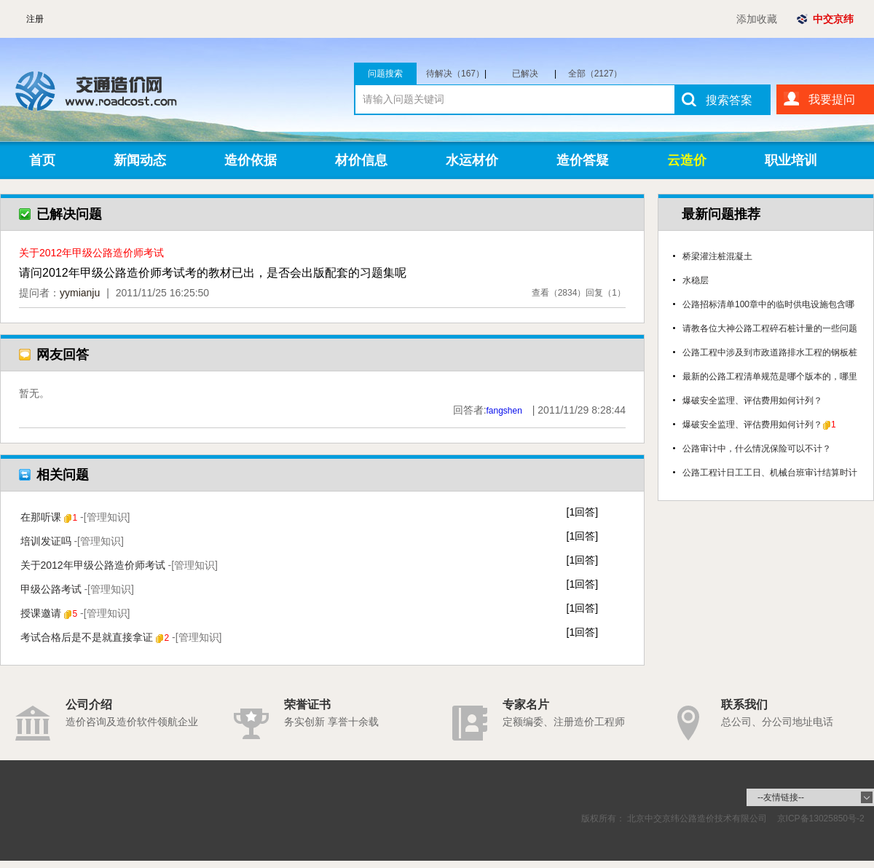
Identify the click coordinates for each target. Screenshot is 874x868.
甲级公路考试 (77, 589)
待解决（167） (456, 73)
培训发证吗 (72, 541)
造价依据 (250, 160)
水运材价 (472, 160)
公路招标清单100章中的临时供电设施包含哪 (768, 304)
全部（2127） (595, 73)
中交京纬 (833, 19)
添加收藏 (756, 19)
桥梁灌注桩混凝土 (717, 256)
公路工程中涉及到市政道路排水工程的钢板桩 (769, 352)
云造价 (686, 160)
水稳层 (695, 280)
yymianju (80, 293)
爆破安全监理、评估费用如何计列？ (752, 400)
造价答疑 (582, 160)
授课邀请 (75, 613)
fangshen (504, 411)
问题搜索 (385, 73)
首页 (42, 160)
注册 (35, 19)
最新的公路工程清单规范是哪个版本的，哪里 (769, 376)
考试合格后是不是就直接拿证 (121, 637)
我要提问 (831, 99)
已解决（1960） (531, 73)
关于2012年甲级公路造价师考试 (119, 565)
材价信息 (361, 160)
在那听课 (75, 517)
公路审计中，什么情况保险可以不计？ (756, 448)
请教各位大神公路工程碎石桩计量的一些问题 (769, 328)
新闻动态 (140, 160)
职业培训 (791, 160)
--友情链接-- (780, 797)
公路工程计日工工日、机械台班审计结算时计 (769, 472)
